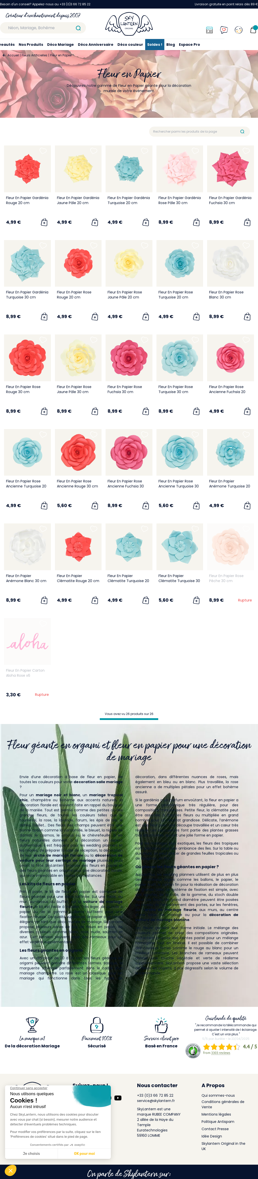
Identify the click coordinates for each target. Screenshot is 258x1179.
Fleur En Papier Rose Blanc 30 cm (226, 295)
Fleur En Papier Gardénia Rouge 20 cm (27, 200)
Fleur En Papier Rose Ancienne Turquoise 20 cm (26, 486)
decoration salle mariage (98, 781)
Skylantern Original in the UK (223, 1146)
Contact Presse (215, 1128)
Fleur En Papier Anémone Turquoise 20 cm (229, 486)
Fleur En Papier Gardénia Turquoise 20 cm (129, 200)
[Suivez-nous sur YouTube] (118, 1098)
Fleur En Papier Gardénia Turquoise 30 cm (27, 295)
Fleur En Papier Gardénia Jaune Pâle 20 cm (78, 200)
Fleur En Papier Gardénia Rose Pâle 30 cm (179, 200)
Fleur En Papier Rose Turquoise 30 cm (175, 389)
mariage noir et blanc (58, 794)
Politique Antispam (218, 1121)
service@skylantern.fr (156, 1100)
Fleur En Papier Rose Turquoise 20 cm (175, 295)
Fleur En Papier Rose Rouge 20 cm (74, 295)
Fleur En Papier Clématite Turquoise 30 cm (179, 580)
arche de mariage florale (58, 855)
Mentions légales (216, 1114)
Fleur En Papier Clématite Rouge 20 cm (78, 578)
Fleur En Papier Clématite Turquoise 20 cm (128, 580)
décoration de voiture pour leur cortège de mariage (71, 858)
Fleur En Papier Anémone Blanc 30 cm (26, 578)
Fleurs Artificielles (34, 55)
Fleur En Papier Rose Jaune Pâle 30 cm (74, 389)
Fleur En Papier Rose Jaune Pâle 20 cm (125, 295)
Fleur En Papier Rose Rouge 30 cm (23, 389)
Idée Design (212, 1136)
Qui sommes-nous (218, 1095)
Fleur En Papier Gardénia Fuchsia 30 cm (230, 200)
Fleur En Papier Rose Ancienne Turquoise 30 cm (178, 486)
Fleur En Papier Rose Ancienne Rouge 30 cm (77, 484)
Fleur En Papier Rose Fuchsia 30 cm (125, 389)
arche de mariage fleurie (170, 909)
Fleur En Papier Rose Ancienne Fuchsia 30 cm (126, 486)
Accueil (13, 55)
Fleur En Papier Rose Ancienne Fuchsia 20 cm (227, 391)
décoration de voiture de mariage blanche (186, 917)
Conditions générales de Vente (223, 1104)
